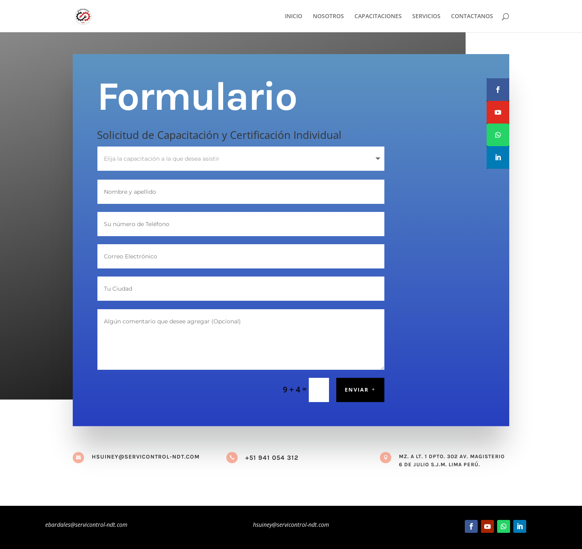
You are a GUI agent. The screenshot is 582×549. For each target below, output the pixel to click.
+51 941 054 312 (272, 457)
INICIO (293, 16)
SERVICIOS (426, 16)
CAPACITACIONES (378, 16)
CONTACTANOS (472, 16)
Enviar (357, 389)
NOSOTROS (328, 16)
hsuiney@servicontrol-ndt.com (146, 456)
